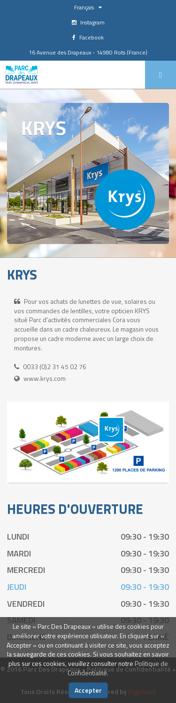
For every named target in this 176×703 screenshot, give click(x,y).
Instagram (88, 22)
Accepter (88, 690)
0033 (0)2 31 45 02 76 (54, 366)
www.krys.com (44, 378)
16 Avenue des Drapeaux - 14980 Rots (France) (88, 52)
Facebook (88, 37)
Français (88, 7)
